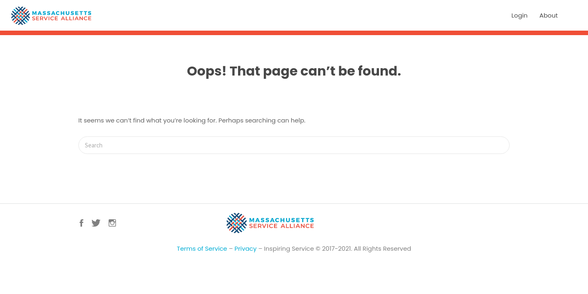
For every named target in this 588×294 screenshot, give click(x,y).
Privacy (245, 248)
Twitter (95, 223)
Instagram (112, 223)
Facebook (81, 223)
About (548, 15)
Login (520, 15)
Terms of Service (202, 248)
